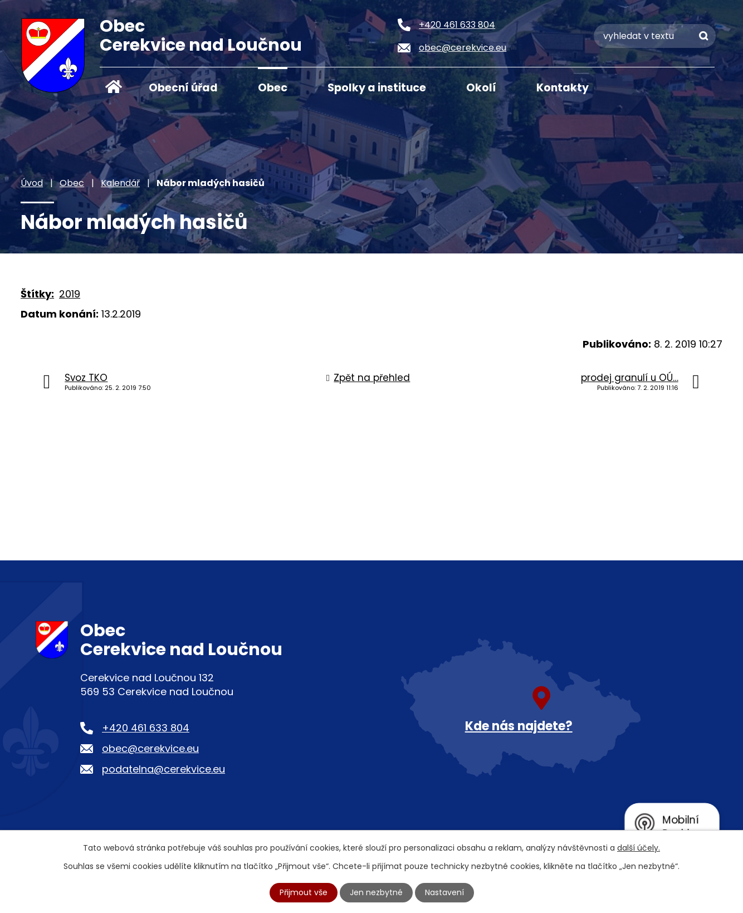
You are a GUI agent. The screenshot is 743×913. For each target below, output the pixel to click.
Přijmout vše (303, 892)
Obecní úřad (183, 87)
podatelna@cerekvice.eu (163, 769)
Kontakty (562, 87)
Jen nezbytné (376, 892)
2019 (69, 294)
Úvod (114, 86)
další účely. (638, 847)
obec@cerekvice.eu (150, 748)
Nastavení (444, 892)
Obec (272, 87)
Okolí (481, 87)
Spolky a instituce (376, 87)
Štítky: (37, 294)
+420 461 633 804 (145, 728)
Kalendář (120, 183)
